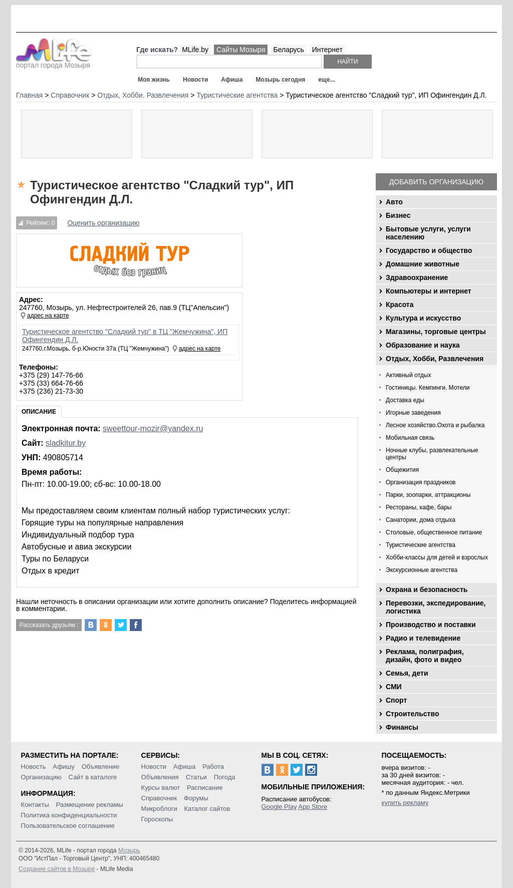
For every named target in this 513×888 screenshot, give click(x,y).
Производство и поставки (431, 625)
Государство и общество (429, 250)
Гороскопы (157, 819)
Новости (195, 79)
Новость (33, 766)
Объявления (160, 777)
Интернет (327, 50)
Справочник (159, 798)
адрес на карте (48, 315)
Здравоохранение (417, 277)
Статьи (196, 777)
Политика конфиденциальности (69, 815)
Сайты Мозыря (240, 50)
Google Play (279, 806)
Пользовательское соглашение (68, 825)
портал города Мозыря (54, 62)
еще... (326, 79)
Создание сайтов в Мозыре (57, 868)
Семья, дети (407, 673)
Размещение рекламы (89, 804)
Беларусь (288, 50)
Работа (213, 766)
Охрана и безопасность (426, 589)
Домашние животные (422, 264)
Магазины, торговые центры (436, 332)
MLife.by (195, 50)
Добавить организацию (436, 182)
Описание (39, 411)
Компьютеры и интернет (428, 291)
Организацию (41, 777)
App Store (312, 806)
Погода (224, 777)
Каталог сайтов (207, 808)
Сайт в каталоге (93, 777)
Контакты (35, 804)
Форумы (196, 798)
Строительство (412, 714)
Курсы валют (160, 787)
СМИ (394, 687)
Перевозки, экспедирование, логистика (435, 607)
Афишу (64, 766)
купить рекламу (405, 802)
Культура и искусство (423, 318)
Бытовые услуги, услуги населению (428, 233)
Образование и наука (422, 345)
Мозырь (129, 850)
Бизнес (398, 215)
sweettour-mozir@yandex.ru (153, 428)
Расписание (205, 787)
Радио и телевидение (423, 638)
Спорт (396, 700)
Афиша (231, 79)
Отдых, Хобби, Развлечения (434, 359)
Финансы (402, 727)
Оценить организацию (103, 223)
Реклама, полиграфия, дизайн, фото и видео (425, 656)
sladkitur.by (66, 443)
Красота (400, 305)
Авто (394, 202)
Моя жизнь (154, 79)
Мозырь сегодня (281, 79)
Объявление (100, 766)
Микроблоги (159, 808)
